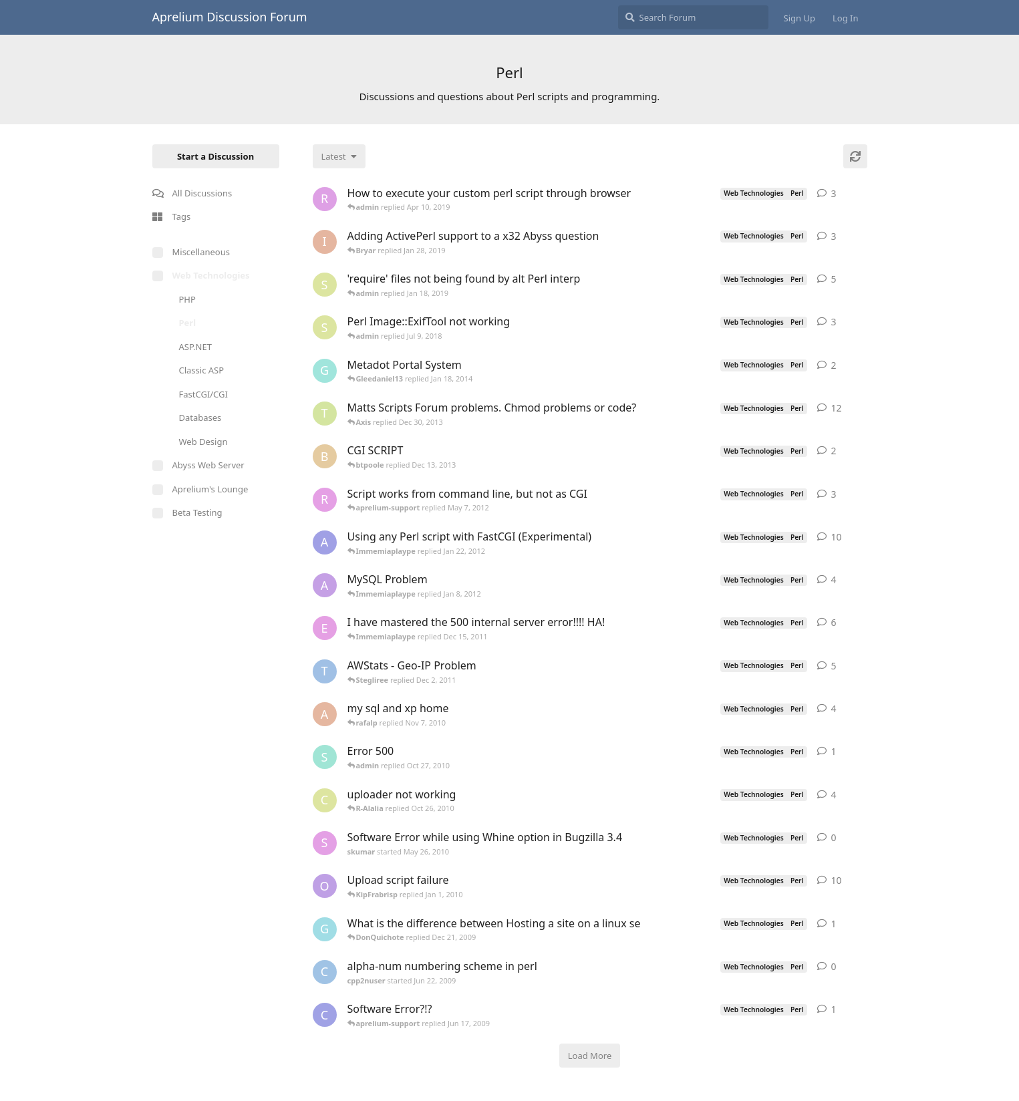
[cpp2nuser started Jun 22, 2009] (325, 972)
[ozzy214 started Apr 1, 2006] (325, 886)
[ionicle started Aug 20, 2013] (325, 242)
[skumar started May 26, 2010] (325, 843)
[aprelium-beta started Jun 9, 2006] (325, 542)
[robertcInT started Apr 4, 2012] (325, 500)
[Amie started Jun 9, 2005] (325, 714)
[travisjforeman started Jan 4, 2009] (325, 414)
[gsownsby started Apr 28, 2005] (325, 371)
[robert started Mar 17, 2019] (325, 199)
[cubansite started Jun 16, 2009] (325, 1015)
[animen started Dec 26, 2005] (325, 585)
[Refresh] (855, 156)
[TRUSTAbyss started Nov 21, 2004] (325, 671)
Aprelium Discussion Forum (229, 17)
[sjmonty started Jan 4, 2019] (325, 285)
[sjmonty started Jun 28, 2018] (325, 327)
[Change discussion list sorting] (339, 156)
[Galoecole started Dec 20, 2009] (325, 929)
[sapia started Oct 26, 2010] (325, 757)
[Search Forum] (693, 17)
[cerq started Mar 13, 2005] (325, 800)
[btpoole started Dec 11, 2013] (325, 456)
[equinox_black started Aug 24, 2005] (325, 628)
